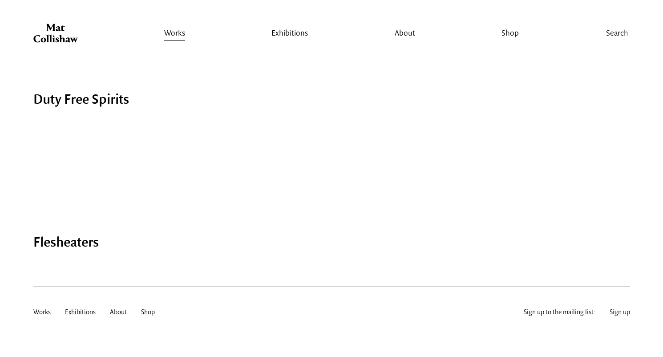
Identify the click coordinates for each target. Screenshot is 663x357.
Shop (510, 33)
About (405, 33)
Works (174, 33)
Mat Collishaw (55, 35)
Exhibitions (289, 33)
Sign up (620, 312)
